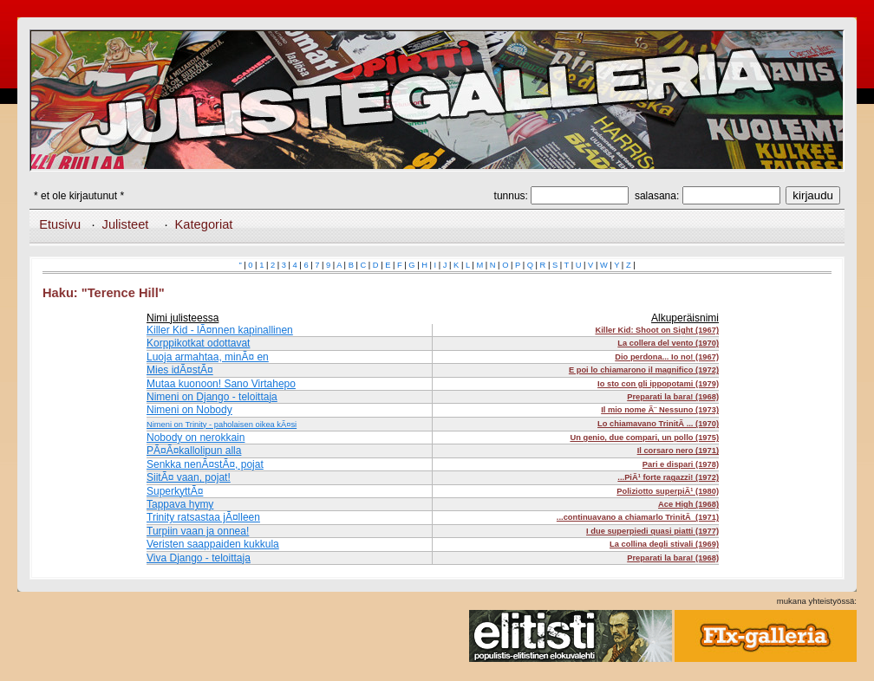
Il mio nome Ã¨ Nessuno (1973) (660, 409)
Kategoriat (204, 224)
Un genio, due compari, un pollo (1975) (644, 437)
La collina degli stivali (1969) (664, 544)
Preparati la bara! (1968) (673, 396)
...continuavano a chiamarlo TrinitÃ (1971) (638, 517)
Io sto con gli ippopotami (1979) (658, 383)
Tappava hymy (180, 504)
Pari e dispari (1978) (680, 464)
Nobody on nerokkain (196, 437)
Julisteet (125, 224)
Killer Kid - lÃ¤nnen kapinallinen (220, 330)
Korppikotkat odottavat (198, 343)
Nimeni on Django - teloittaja (212, 397)
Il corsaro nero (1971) (678, 450)
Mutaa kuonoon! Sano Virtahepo (221, 384)
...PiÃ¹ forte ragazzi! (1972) (668, 477)
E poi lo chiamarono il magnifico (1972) (644, 370)
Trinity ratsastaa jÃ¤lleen (203, 517)
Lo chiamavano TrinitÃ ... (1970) (658, 423)
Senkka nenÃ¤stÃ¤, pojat (205, 464)
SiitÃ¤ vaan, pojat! (189, 477)
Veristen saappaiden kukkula (213, 544)
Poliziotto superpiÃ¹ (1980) (667, 491)
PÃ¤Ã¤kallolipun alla (194, 450)
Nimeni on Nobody (189, 410)
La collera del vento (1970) (668, 343)
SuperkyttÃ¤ (175, 491)
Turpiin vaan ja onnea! (198, 531)
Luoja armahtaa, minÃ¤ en (208, 357)
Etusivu (60, 224)
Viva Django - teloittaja (199, 558)
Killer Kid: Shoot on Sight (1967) (657, 330)
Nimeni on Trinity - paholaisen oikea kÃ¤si (222, 424)
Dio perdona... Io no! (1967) (667, 357)
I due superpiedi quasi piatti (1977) (652, 531)
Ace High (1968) (688, 504)
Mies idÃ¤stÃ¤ (180, 370)
